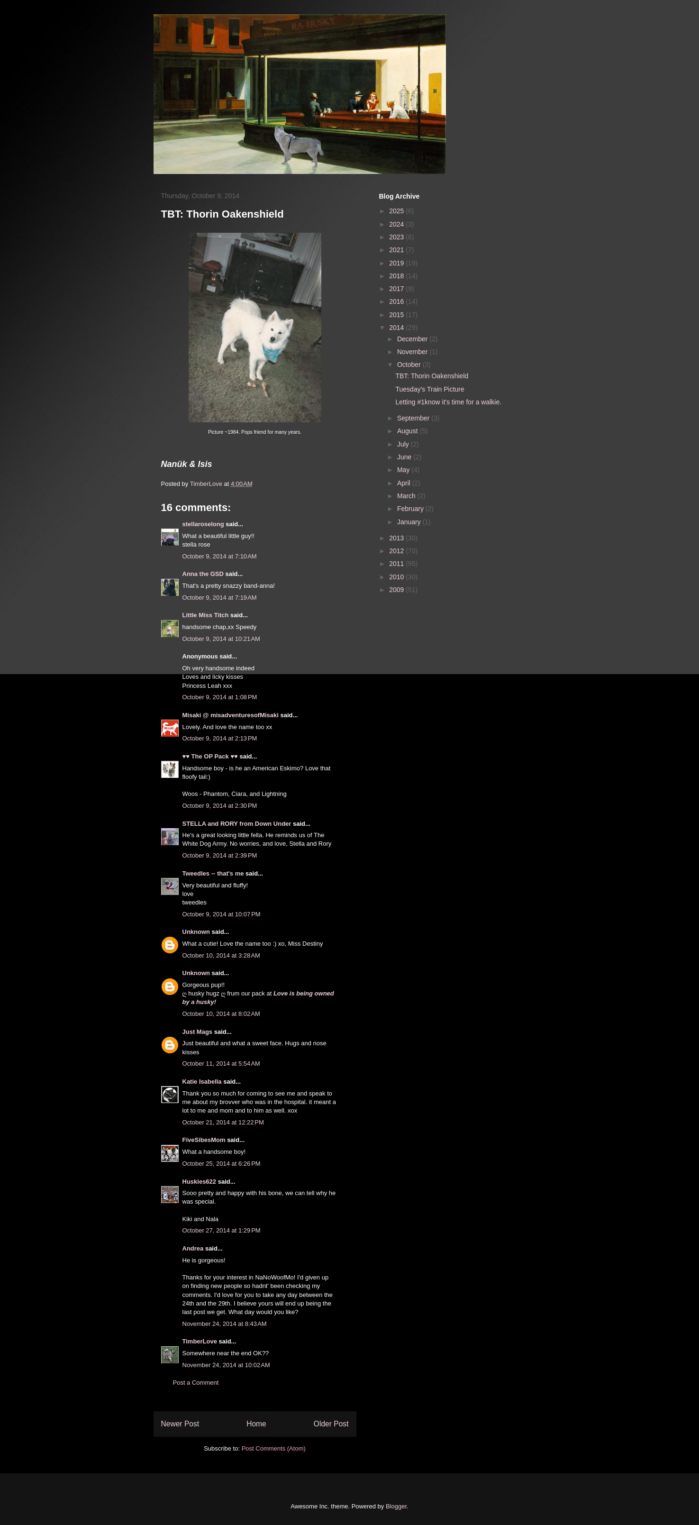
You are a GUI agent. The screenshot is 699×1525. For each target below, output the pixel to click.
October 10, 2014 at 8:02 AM (221, 1013)
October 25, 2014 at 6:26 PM (221, 1163)
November (413, 352)
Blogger (396, 1506)
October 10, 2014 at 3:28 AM (221, 955)
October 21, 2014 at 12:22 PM (223, 1122)
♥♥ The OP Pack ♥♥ (210, 756)
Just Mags (197, 1031)
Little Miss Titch (205, 615)
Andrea (193, 1248)
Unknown (196, 931)
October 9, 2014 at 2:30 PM (219, 805)
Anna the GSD (203, 573)
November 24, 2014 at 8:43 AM (224, 1323)
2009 (397, 590)
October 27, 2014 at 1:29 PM (221, 1230)
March (407, 496)
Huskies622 (199, 1181)
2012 (397, 551)
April (404, 483)
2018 (397, 276)
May (404, 470)
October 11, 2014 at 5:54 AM (221, 1063)
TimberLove (199, 1341)
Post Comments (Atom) (274, 1448)
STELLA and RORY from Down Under (236, 823)
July (404, 444)
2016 (397, 301)
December (413, 339)
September (414, 418)
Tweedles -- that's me (213, 873)
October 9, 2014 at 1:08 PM (219, 697)
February (411, 508)
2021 (397, 250)
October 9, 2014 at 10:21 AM (221, 638)
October (410, 364)
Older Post (331, 1424)
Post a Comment (196, 1382)
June (405, 457)
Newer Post (180, 1424)
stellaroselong (203, 524)
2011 (397, 563)
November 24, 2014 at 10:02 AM (226, 1365)
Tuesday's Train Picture (429, 389)
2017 (397, 288)
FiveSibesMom (204, 1139)
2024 (397, 224)
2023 (397, 237)
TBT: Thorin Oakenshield (431, 376)
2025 (397, 211)
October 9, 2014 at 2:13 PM (219, 738)
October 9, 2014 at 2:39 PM (219, 855)
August (408, 431)
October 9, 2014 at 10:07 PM (221, 914)
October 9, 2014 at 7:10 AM (219, 556)
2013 (397, 538)
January (410, 522)
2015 (397, 315)
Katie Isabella (202, 1081)
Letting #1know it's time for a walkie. (448, 402)
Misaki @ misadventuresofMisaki (230, 715)
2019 (397, 263)
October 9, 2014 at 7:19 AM (219, 597)
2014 (397, 327)
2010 (397, 577)
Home (256, 1424)
